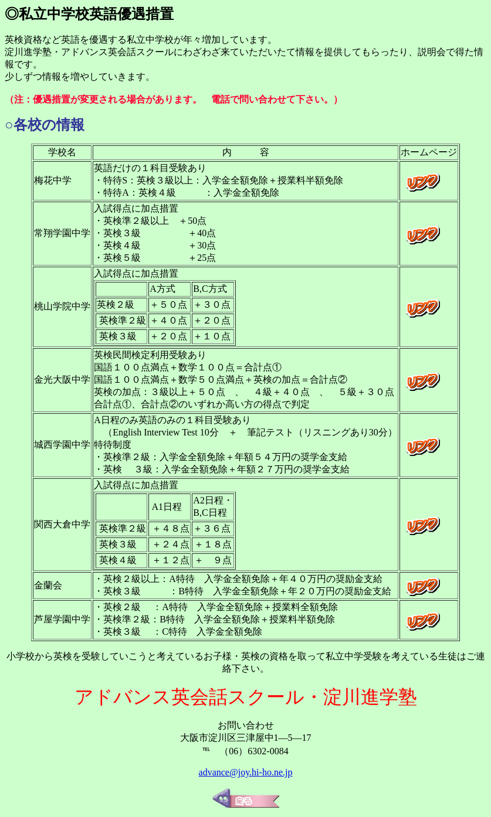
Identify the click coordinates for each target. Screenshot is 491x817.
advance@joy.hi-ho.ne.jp (246, 772)
